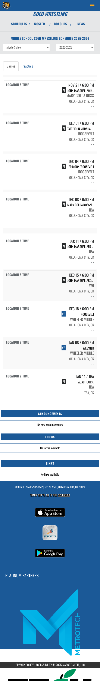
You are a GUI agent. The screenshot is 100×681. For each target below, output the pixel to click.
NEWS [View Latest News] (81, 24)
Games (11, 66)
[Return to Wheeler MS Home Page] (6, 5)
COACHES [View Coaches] (60, 24)
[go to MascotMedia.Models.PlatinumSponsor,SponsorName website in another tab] (50, 622)
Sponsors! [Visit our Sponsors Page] (64, 495)
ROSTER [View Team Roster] (39, 24)
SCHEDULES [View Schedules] (19, 24)
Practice (27, 66)
